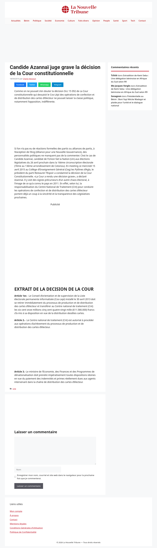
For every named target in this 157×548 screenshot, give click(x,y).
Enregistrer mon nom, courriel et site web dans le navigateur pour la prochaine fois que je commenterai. (55, 477)
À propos (14, 515)
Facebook (20, 85)
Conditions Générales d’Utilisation (26, 527)
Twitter (32, 85)
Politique (37, 20)
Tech (133, 20)
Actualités (15, 20)
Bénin (26, 20)
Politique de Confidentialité (23, 532)
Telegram (57, 85)
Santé (116, 20)
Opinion (96, 20)
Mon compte (16, 511)
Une (14, 389)
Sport (124, 20)
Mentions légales (18, 523)
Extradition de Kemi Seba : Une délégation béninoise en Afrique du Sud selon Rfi (130, 78)
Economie (59, 20)
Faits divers (83, 20)
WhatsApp (44, 85)
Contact (142, 20)
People (106, 20)
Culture (71, 20)
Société (48, 20)
